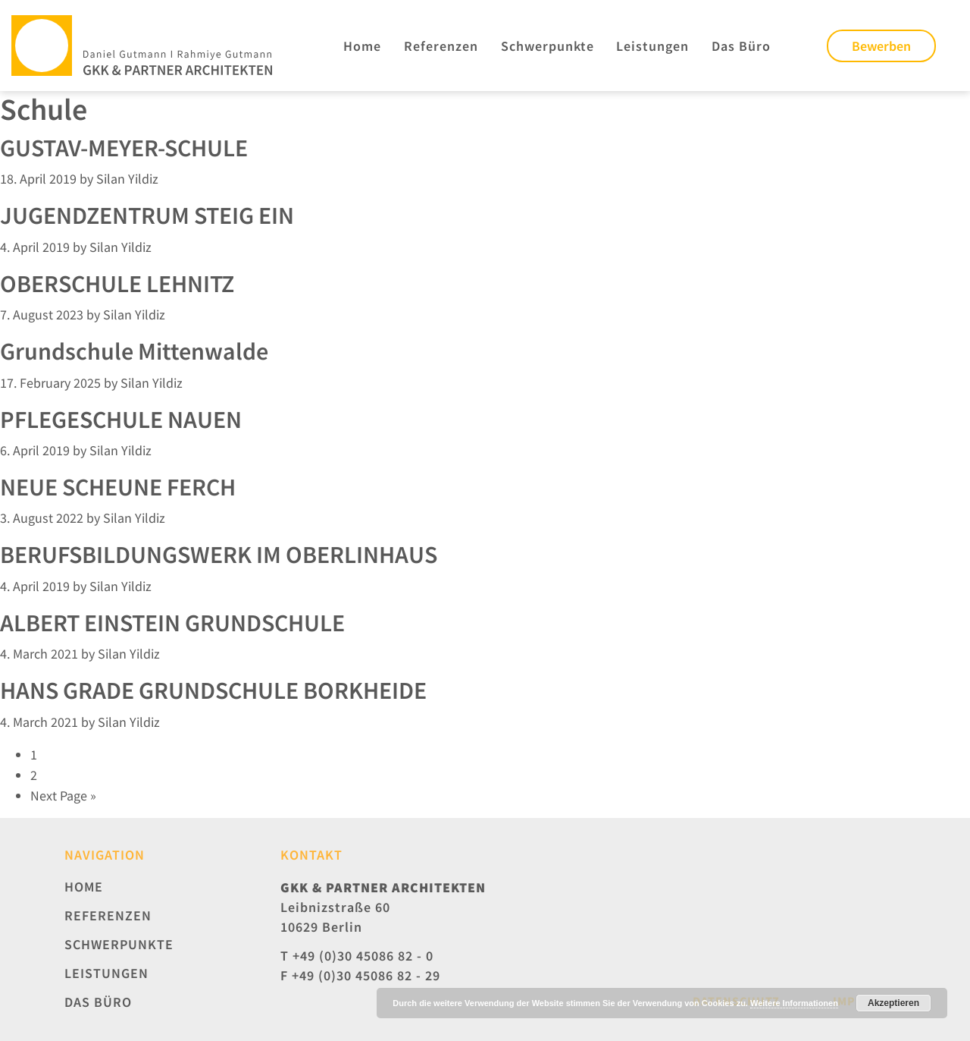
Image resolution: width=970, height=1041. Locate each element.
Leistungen (652, 46)
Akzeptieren (893, 1003)
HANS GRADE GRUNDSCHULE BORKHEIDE (213, 690)
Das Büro (741, 46)
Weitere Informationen (794, 1003)
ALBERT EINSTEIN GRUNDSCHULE (172, 623)
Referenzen (441, 46)
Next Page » (63, 795)
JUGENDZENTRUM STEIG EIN (147, 215)
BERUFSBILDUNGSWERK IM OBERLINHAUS (218, 554)
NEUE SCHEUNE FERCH (118, 487)
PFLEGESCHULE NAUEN (121, 419)
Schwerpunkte (547, 46)
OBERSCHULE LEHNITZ (117, 284)
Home (362, 46)
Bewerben (881, 46)
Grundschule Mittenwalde (134, 351)
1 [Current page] (33, 754)
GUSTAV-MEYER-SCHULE (124, 148)
